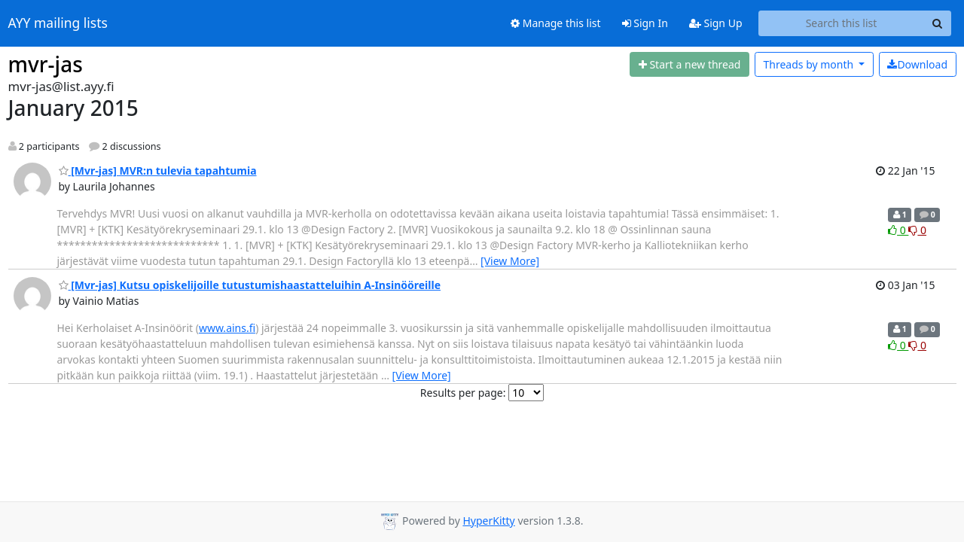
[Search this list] (841, 23)
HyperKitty (488, 520)
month (809, 64)
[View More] (509, 261)
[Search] (937, 23)
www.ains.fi (227, 328)
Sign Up (716, 23)
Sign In (645, 23)
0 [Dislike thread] (917, 230)
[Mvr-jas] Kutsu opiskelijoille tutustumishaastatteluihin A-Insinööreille (250, 285)
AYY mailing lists (58, 23)
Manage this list (556, 23)
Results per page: (463, 392)
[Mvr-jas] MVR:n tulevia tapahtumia (158, 170)
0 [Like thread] (898, 230)
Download (917, 64)
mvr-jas (45, 64)
